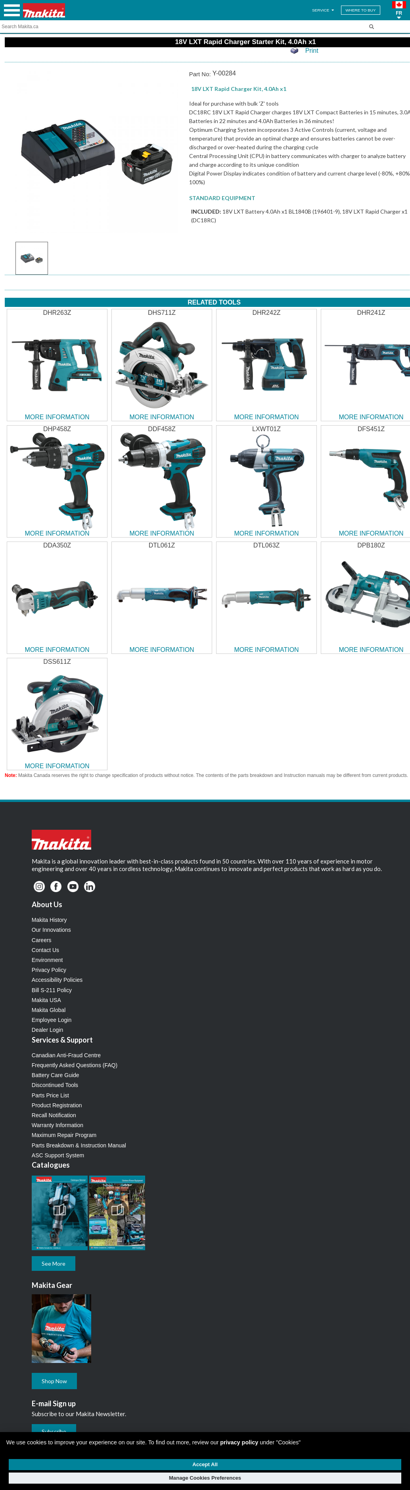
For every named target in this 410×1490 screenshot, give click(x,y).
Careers (42, 940)
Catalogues (51, 1164)
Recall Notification (54, 1115)
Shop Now (54, 1381)
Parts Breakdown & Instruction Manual (79, 1145)
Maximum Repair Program (64, 1135)
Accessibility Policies (57, 980)
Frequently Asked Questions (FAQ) (74, 1065)
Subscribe (54, 1431)
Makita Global (49, 1010)
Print (311, 50)
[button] (399, 10)
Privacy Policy (49, 970)
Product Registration (57, 1105)
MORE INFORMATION (57, 417)
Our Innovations (51, 930)
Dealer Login (47, 1030)
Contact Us (45, 950)
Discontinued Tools (55, 1085)
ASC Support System (58, 1155)
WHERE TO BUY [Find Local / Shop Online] (360, 10)
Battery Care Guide (55, 1075)
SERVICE (323, 10)
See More (53, 1263)
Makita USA (46, 1000)
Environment (47, 960)
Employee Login (51, 1020)
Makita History (49, 920)
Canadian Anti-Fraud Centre (66, 1055)
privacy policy (239, 1442)
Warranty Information (57, 1125)
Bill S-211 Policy (52, 990)
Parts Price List (50, 1095)
